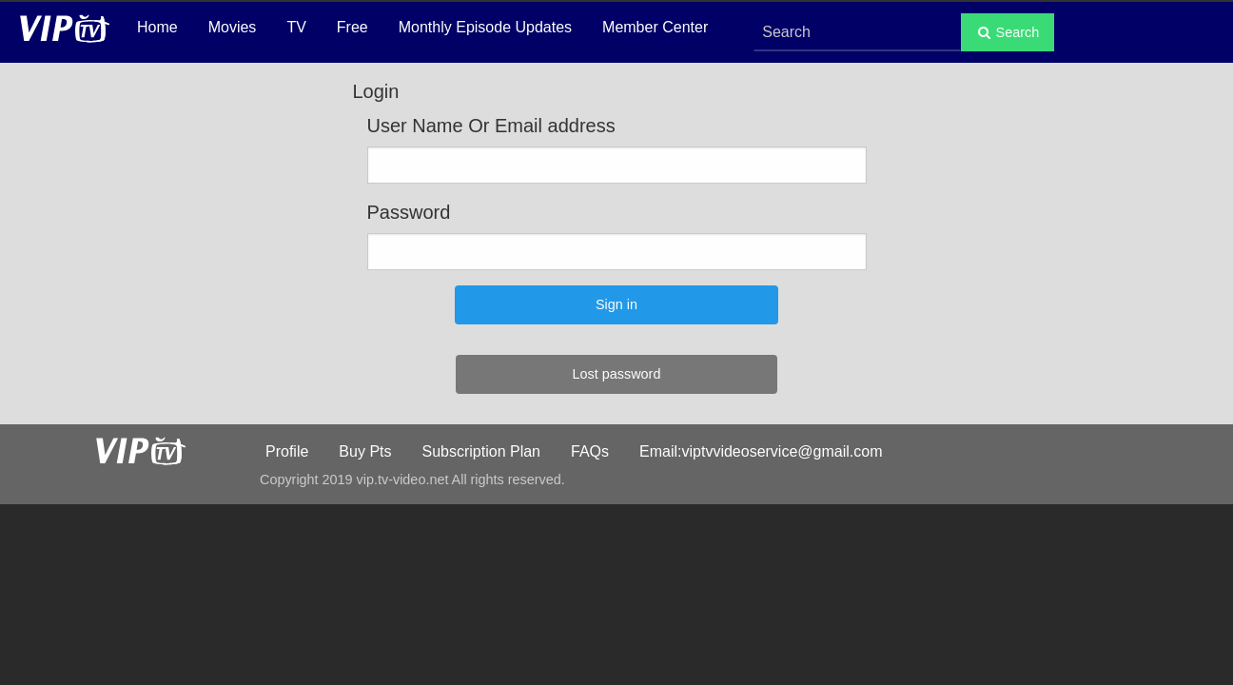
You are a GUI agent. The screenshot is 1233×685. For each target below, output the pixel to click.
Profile (286, 451)
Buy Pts (365, 451)
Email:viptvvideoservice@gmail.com (760, 451)
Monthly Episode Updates (485, 27)
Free (352, 27)
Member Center (655, 27)
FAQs (590, 451)
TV (295, 27)
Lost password (617, 374)
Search (1008, 32)
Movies (232, 27)
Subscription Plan (481, 451)
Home (157, 27)
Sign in (616, 304)
